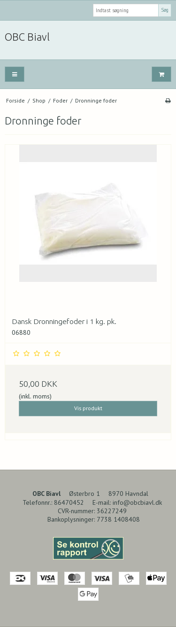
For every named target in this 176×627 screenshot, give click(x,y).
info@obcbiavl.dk (137, 502)
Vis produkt (88, 408)
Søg (164, 10)
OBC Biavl (27, 37)
